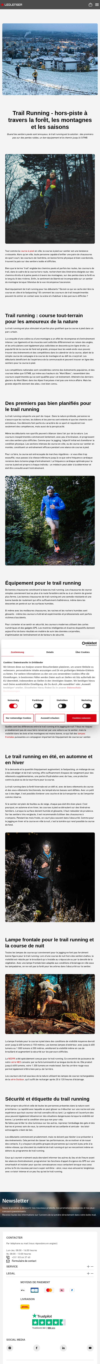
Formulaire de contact (24, 1261)
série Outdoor (17, 1079)
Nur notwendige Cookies (18, 718)
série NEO (16, 1062)
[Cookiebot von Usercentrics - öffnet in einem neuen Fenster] (84, 644)
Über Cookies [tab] (82, 652)
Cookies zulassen (81, 718)
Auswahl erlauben (50, 718)
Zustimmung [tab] (17, 652)
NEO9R (11, 1059)
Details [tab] (50, 652)
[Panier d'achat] (90, 4)
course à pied (27, 251)
